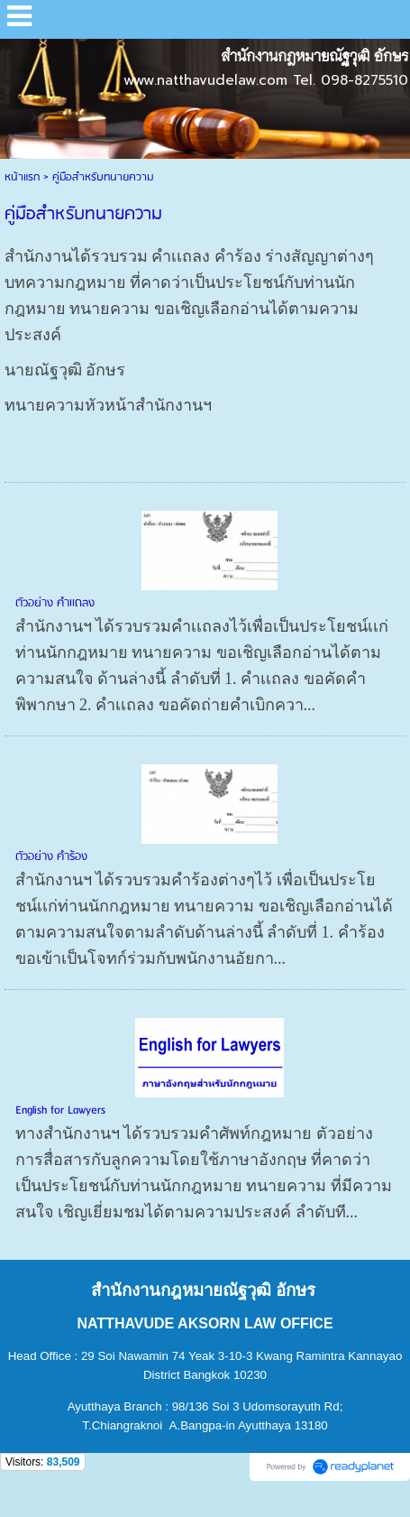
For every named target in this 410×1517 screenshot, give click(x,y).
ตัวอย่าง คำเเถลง (55, 603)
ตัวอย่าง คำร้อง (51, 856)
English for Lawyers (60, 1110)
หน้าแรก (22, 177)
